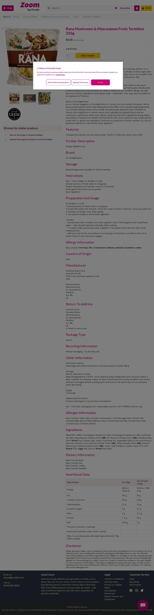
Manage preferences (80, 82)
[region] (78, 75)
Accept (100, 82)
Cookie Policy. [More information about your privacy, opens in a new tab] (60, 75)
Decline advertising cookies (58, 82)
